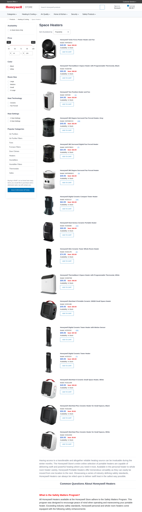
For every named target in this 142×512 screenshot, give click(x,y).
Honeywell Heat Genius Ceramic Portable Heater (119, 108)
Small (12, 87)
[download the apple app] (127, 498)
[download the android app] (127, 504)
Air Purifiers (13, 134)
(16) (118, 68)
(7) (67, 90)
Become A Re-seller (45, 475)
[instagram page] (126, 480)
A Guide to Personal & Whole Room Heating (58, 405)
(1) (65, 65)
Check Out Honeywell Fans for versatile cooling (87, 442)
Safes (11, 173)
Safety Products (88, 14)
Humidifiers (13, 160)
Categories (10, 14)
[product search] (102, 7)
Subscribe (129, 467)
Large (12, 81)
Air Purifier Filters (15, 138)
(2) (66, 136)
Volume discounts (12, 467)
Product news (77, 470)
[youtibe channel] (132, 480)
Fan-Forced (14, 106)
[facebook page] (120, 480)
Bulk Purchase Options (21, 190)
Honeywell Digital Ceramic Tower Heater (65, 177)
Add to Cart (57, 52)
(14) (66, 113)
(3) (118, 90)
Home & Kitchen (60, 14)
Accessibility (10, 470)
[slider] (9, 45)
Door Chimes (14, 151)
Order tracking (44, 470)
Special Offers (11, 2)
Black (12, 66)
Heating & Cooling (29, 14)
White (12, 69)
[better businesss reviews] (9, 500)
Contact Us (9, 475)
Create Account (44, 467)
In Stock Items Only (16, 30)
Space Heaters (36, 19)
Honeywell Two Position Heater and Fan (65, 62)
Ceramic (13, 103)
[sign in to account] (116, 7)
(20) (116, 159)
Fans (11, 143)
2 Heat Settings (15, 118)
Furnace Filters (15, 147)
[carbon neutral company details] (22, 500)
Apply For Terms (44, 472)
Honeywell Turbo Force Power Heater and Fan (67, 40)
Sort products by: (45, 32)
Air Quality (45, 14)
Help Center (10, 472)
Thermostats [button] (14, 169)
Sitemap (82, 503)
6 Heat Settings (15, 121)
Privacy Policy (77, 472)
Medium (12, 84)
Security (74, 14)
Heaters (12, 156)
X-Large (12, 90)
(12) (116, 111)
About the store (78, 467)
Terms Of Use (77, 475)
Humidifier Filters (15, 164)
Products (12, 19)
